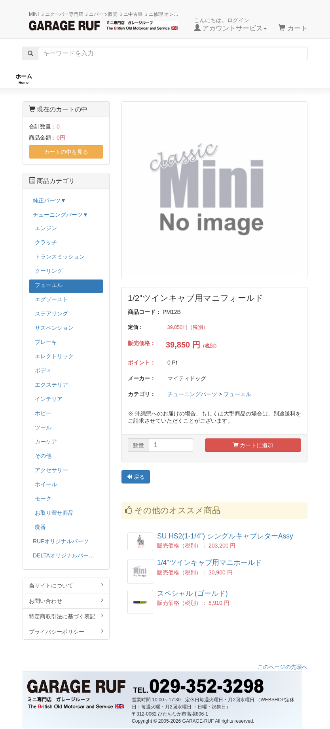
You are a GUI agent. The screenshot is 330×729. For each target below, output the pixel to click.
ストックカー (298, 79)
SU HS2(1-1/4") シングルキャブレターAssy (225, 536)
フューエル (237, 394)
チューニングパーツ (168, 79)
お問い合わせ (66, 600)
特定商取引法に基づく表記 (66, 616)
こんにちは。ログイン (230, 24)
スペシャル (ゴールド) (192, 593)
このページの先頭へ (282, 667)
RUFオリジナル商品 (88, 79)
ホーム (23, 79)
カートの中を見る (66, 152)
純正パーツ (237, 79)
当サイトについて (66, 585)
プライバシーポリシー (66, 631)
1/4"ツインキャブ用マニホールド (209, 563)
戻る (136, 477)
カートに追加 (253, 445)
